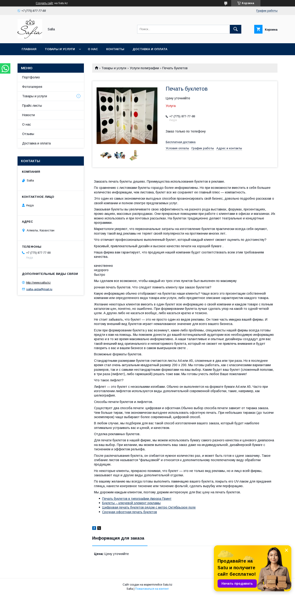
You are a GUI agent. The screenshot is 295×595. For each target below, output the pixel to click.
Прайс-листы (32, 105)
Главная (29, 49)
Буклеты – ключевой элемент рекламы (131, 503)
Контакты (115, 49)
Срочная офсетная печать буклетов (129, 512)
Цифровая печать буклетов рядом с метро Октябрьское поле (149, 507)
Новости (28, 115)
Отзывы (28, 134)
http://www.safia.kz (38, 282)
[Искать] (235, 29)
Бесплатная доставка (180, 142)
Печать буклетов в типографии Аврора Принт (136, 498)
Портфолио (31, 77)
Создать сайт (44, 3)
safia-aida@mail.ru (39, 289)
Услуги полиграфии (144, 68)
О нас (93, 49)
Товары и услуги (60, 49)
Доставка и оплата (150, 49)
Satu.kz (167, 584)
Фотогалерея (32, 87)
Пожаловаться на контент (152, 588)
